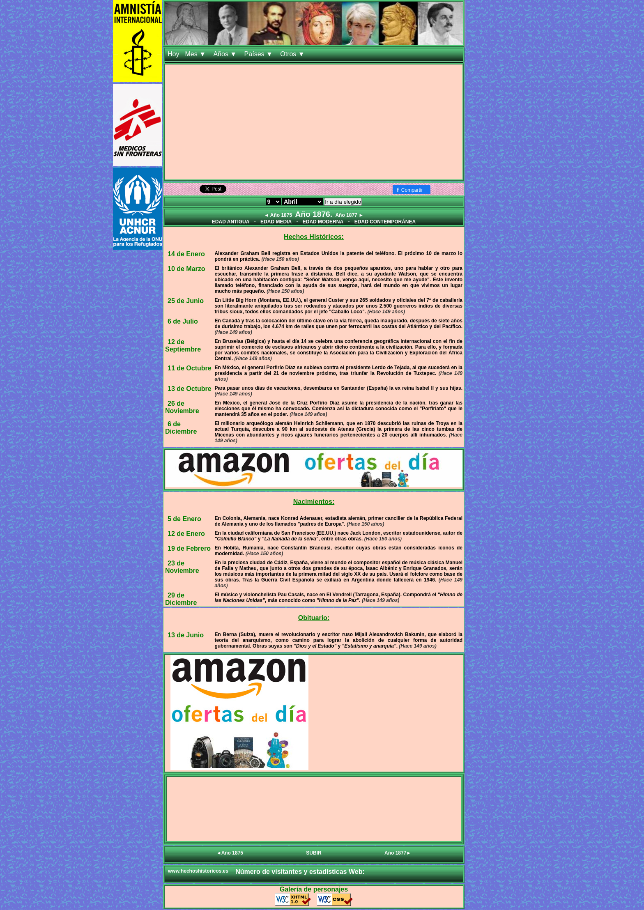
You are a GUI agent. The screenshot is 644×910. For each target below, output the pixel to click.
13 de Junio (186, 635)
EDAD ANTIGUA (231, 222)
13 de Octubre (190, 388)
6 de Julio (183, 321)
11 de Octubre (190, 368)
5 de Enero (184, 518)
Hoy (173, 54)
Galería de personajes (314, 889)
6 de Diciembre (181, 428)
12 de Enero (186, 533)
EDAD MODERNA (323, 222)
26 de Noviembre (182, 407)
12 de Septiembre (183, 345)
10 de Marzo (186, 268)
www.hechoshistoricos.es (198, 871)
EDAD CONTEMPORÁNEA (385, 222)
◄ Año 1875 (278, 215)
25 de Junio (186, 300)
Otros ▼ (293, 54)
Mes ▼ (196, 54)
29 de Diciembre (181, 599)
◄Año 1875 (229, 853)
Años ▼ (225, 54)
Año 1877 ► (349, 215)
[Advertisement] (313, 121)
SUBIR (313, 853)
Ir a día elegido (343, 202)
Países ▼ (259, 54)
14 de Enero (186, 253)
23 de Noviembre (182, 567)
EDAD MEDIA (276, 222)
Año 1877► (397, 853)
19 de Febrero (189, 548)
